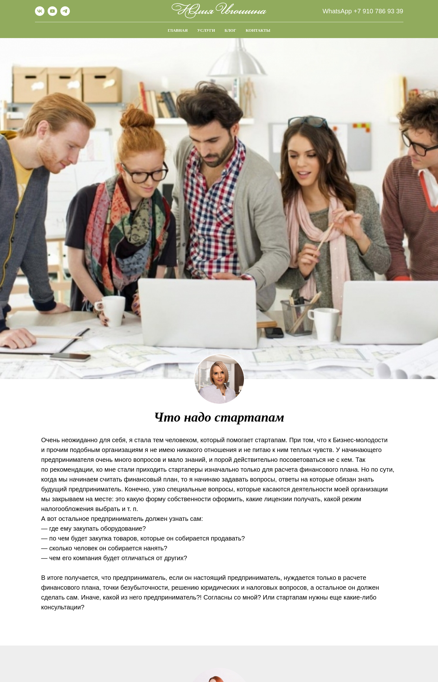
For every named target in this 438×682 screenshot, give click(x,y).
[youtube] (52, 14)
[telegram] (65, 14)
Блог (230, 30)
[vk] (39, 14)
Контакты (258, 30)
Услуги (206, 30)
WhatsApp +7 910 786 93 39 (362, 11)
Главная (178, 30)
